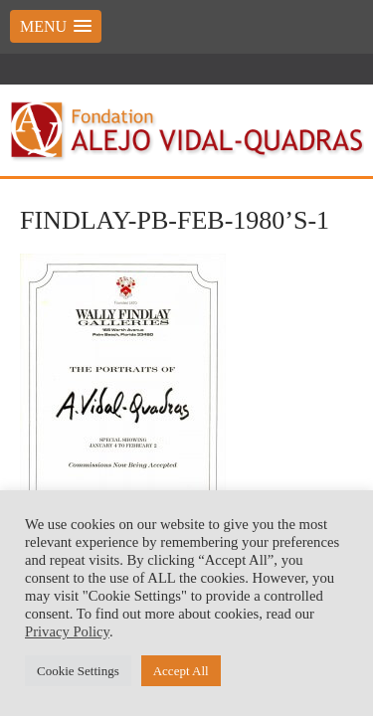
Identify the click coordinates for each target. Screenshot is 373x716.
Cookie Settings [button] (78, 670)
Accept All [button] (181, 670)
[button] (55, 26)
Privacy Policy (67, 631)
